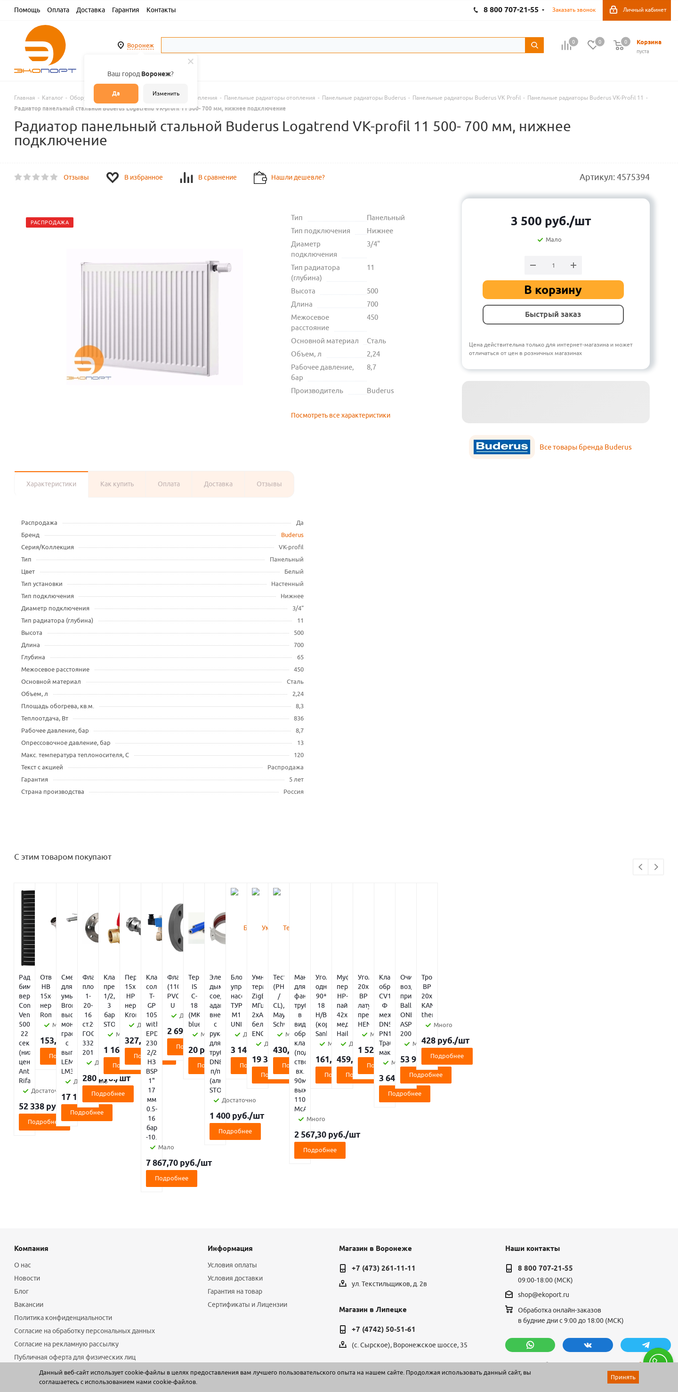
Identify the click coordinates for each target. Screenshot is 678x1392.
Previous (641, 867)
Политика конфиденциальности (63, 1186)
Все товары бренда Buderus (586, 447)
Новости (27, 1146)
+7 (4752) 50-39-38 (384, 1259)
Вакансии (28, 1173)
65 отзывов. (131, 1360)
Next (656, 867)
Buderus (292, 534)
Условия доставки (235, 1146)
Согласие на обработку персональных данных (84, 1199)
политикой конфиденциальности (554, 1253)
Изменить (166, 93)
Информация (230, 1117)
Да (116, 93)
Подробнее (68, 1046)
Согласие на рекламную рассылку (66, 1212)
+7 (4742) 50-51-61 (384, 1198)
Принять (623, 1377)
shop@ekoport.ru (543, 1163)
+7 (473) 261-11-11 (384, 1136)
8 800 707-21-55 (545, 1136)
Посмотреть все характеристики (340, 415)
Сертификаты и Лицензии (247, 1173)
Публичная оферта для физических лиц (75, 1225)
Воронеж (140, 45)
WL (79, 1350)
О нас (22, 1133)
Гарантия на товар (235, 1159)
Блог (21, 1159)
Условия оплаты (232, 1133)
